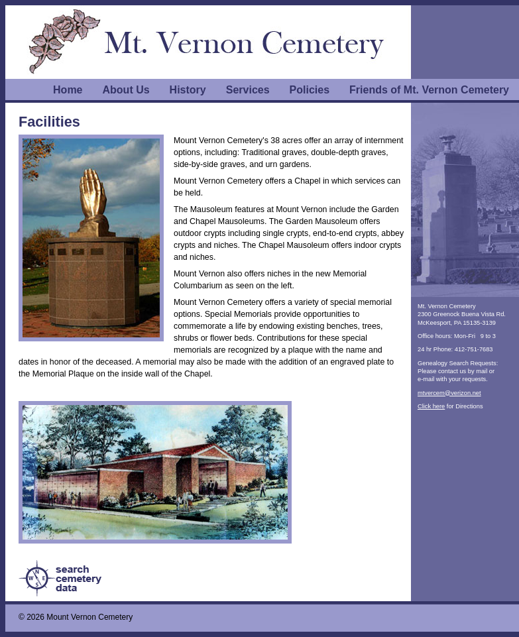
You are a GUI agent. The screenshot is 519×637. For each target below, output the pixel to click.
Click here (431, 406)
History (188, 89)
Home (67, 89)
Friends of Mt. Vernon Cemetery (429, 89)
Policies (309, 89)
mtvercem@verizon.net (449, 393)
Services (248, 89)
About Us (126, 89)
